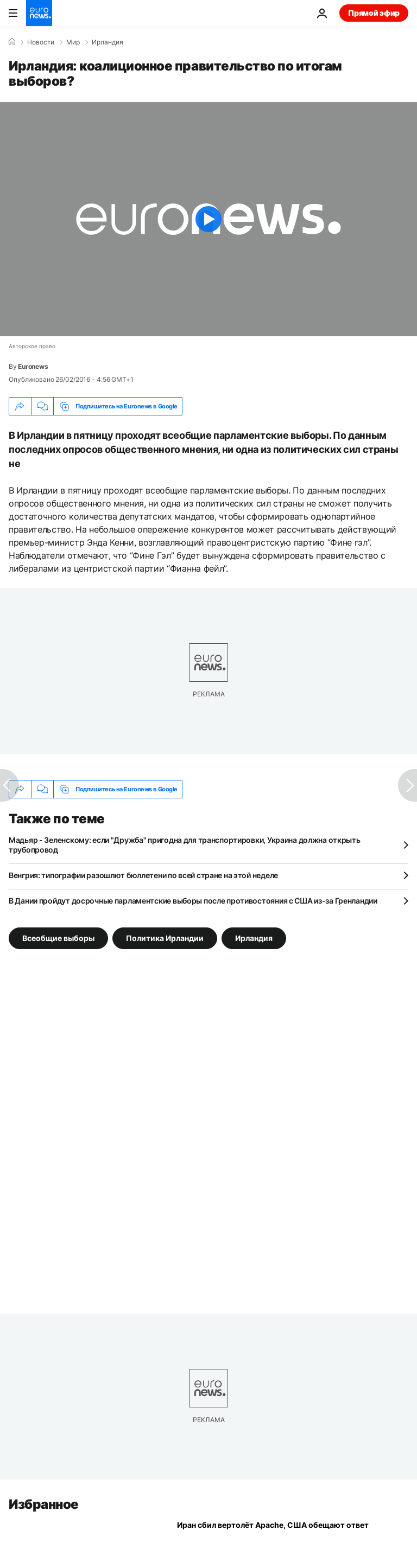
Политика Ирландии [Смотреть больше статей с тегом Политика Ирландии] (165, 938)
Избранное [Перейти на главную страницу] (44, 1504)
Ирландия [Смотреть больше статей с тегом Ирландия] (254, 938)
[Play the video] (208, 219)
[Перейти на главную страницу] (39, 13)
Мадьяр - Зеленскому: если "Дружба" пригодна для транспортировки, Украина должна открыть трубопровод (185, 844)
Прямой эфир (374, 12)
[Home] (12, 42)
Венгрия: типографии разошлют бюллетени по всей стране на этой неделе (143, 875)
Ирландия (107, 42)
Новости (40, 42)
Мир (73, 42)
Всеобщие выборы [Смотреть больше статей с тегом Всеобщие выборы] (58, 938)
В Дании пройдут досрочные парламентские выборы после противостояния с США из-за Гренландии (193, 900)
